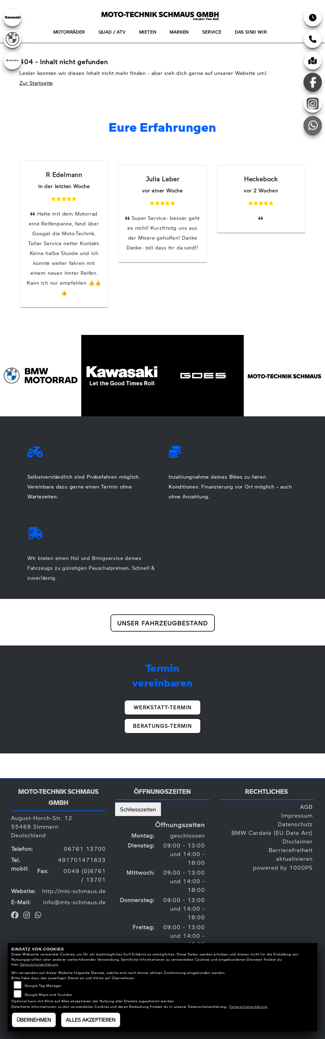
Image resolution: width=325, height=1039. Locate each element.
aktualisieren (294, 858)
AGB (306, 806)
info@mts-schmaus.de (74, 902)
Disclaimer (298, 841)
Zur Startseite (36, 82)
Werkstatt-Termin (163, 707)
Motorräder (69, 32)
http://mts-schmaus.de (74, 891)
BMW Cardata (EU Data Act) (272, 832)
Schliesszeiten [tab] (138, 809)
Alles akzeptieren (90, 1019)
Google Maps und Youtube (48, 994)
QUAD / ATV (112, 32)
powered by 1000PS (283, 867)
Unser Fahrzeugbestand (162, 623)
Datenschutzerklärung (39, 964)
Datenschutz (295, 824)
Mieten (147, 32)
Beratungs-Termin (162, 725)
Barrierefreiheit (291, 850)
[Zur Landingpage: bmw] (12, 39)
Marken (179, 32)
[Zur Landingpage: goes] (12, 60)
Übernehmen (34, 1019)
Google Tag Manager (43, 985)
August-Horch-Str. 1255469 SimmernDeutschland (41, 826)
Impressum (297, 815)
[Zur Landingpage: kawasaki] (12, 17)
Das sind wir (251, 32)
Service (211, 32)
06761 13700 (85, 848)
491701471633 (82, 860)
